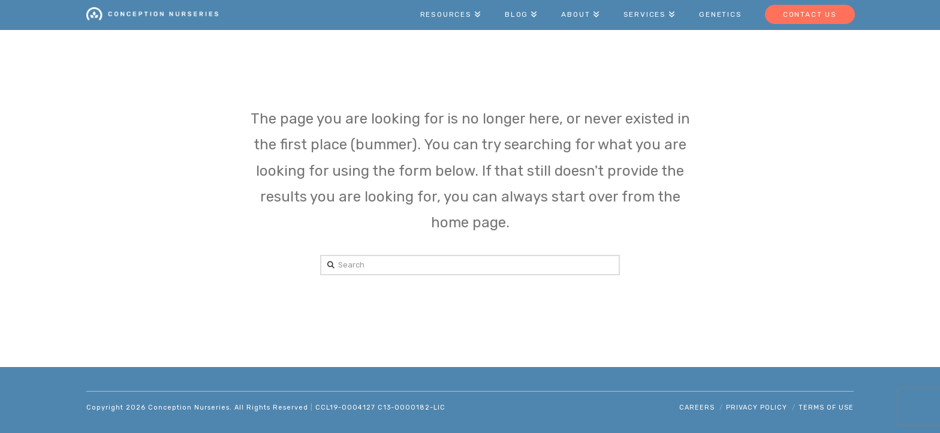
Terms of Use (826, 407)
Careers (697, 407)
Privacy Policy (756, 407)
